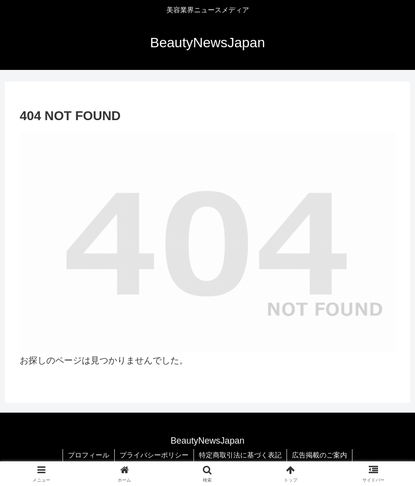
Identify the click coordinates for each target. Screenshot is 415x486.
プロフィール (88, 455)
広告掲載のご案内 (319, 455)
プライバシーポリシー (154, 455)
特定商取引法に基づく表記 (240, 455)
